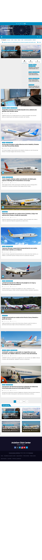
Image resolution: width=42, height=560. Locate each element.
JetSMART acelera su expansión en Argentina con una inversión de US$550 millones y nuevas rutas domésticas (19, 352)
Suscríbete (9, 458)
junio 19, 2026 (6, 55)
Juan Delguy (13, 55)
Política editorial (26, 455)
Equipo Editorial (19, 455)
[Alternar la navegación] (40, 37)
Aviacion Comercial (13, 50)
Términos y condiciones (16, 458)
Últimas (24, 61)
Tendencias (37, 61)
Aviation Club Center (21, 442)
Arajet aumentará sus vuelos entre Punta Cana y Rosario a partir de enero (20, 318)
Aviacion (8, 50)
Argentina (4, 50)
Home (2, 455)
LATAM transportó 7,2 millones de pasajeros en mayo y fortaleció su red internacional (19, 283)
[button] (37, 37)
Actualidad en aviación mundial (9, 455)
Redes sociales (33, 455)
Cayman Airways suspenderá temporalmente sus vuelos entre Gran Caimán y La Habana (19, 249)
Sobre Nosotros (4, 458)
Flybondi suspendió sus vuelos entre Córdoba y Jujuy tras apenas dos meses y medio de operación (20, 214)
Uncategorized (4, 211)
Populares (30, 61)
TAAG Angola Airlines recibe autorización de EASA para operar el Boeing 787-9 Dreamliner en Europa (19, 179)
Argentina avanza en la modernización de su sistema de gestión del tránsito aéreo (9, 55)
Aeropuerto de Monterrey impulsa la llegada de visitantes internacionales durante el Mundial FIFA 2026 (20, 387)
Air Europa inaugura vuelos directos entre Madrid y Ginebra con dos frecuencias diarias (31, 55)
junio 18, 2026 (6, 321)
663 (24, 401)
